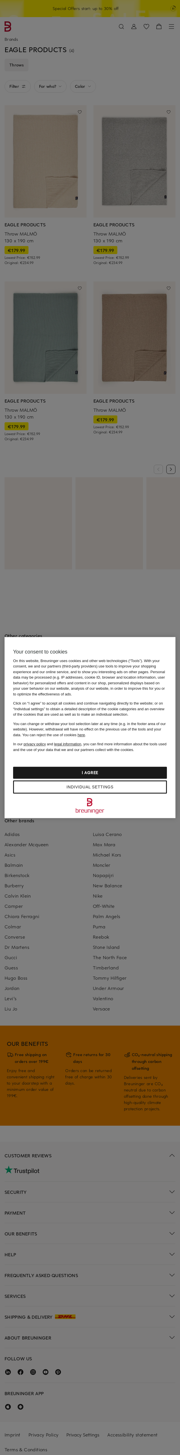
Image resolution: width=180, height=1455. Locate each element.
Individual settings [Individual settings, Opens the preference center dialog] (89, 787)
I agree (90, 772)
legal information (67, 744)
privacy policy (35, 744)
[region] (90, 727)
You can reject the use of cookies (53, 735)
